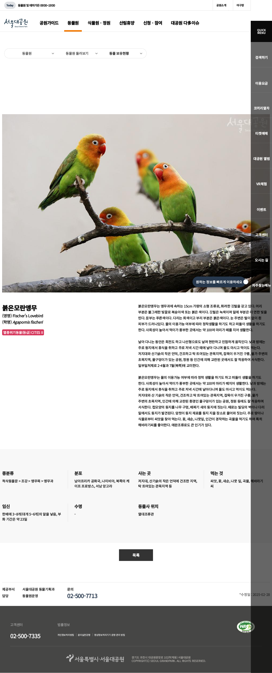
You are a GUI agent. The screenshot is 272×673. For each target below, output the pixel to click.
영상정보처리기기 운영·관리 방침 (130, 635)
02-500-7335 (25, 636)
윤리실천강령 (94, 635)
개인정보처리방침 (69, 635)
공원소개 (221, 5)
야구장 (240, 5)
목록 (136, 555)
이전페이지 (9, 74)
